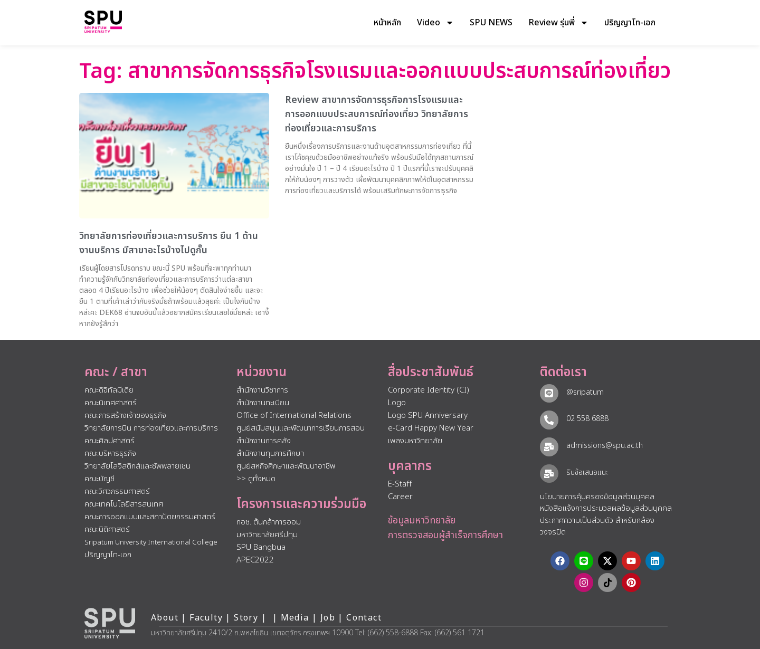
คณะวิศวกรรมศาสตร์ (117, 491)
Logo (397, 403)
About (164, 618)
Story (246, 618)
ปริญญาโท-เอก (630, 22)
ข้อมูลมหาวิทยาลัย (421, 520)
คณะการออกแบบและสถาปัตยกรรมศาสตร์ (149, 517)
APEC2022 (255, 560)
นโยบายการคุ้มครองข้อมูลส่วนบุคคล (597, 497)
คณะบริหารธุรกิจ (110, 453)
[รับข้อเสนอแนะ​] (549, 473)
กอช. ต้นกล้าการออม (268, 522)
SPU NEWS (491, 22)
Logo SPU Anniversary (428, 415)
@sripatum (584, 392)
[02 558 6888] (549, 419)
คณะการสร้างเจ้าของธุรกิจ (125, 415)
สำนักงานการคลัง (263, 441)
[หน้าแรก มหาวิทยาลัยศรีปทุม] (109, 623)
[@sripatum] (549, 393)
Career (400, 497)
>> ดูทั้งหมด (256, 479)
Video (435, 22)
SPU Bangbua (261, 547)
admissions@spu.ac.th (604, 445)
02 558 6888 (587, 418)
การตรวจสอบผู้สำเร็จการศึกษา (445, 535)
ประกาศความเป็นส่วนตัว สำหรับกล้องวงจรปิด (597, 526)
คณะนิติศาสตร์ (107, 529)
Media (296, 618)
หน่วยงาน (261, 372)
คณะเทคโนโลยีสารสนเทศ (123, 504)
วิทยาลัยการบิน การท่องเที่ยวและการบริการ (151, 428)
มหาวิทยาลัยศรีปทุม (267, 535)
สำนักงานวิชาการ (262, 390)
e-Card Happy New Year (430, 428)
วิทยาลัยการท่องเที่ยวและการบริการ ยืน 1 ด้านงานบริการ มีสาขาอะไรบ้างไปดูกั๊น (168, 243)
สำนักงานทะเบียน (262, 403)
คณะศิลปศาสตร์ (109, 441)
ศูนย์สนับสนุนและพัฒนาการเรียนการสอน (300, 428)
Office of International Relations (294, 415)
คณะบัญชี (99, 479)
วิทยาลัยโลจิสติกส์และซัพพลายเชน (137, 466)
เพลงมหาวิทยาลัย (415, 441)
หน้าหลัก (387, 22)
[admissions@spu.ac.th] (549, 446)
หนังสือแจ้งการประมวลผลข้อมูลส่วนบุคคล (606, 508)
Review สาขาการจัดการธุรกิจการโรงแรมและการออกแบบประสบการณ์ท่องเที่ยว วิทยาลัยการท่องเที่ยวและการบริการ (376, 114)
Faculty (206, 618)
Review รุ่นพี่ (558, 22)
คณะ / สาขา (115, 372)
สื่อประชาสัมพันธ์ (430, 372)
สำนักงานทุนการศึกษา (270, 453)
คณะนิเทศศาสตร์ (110, 403)
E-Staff (400, 484)
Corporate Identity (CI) (428, 390)
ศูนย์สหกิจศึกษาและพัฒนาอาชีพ (285, 466)
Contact (364, 618)
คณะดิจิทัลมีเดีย (109, 390)
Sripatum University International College (150, 542)
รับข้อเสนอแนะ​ (587, 472)
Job (327, 618)
